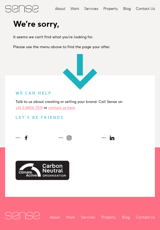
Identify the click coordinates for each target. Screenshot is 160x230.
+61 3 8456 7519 (29, 107)
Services (91, 8)
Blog (127, 8)
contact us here (61, 107)
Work (74, 8)
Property (110, 8)
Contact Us (145, 8)
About (60, 8)
